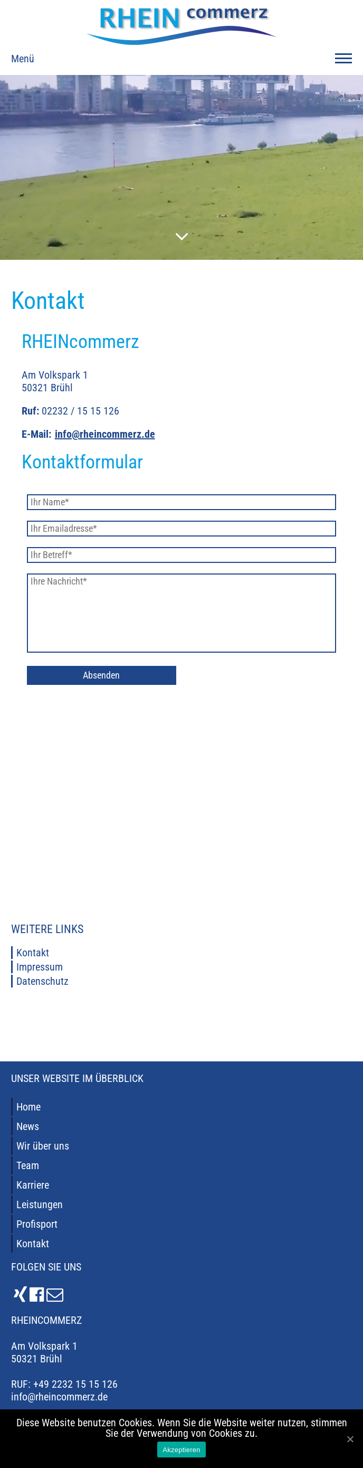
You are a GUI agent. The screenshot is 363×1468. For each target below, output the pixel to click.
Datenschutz (42, 981)
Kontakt (32, 952)
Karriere (32, 1185)
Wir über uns (42, 1146)
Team (27, 1165)
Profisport (37, 1224)
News (27, 1126)
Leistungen (39, 1204)
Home (28, 1106)
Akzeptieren (181, 1450)
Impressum (39, 967)
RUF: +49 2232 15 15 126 (64, 1384)
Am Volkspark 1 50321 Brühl (44, 1352)
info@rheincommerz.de (105, 434)
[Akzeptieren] (350, 1439)
